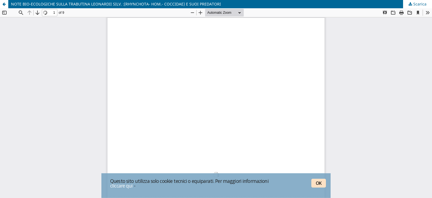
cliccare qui (121, 185)
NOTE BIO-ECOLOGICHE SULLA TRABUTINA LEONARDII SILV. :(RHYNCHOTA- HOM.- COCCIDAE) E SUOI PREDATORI (116, 4)
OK (319, 183)
